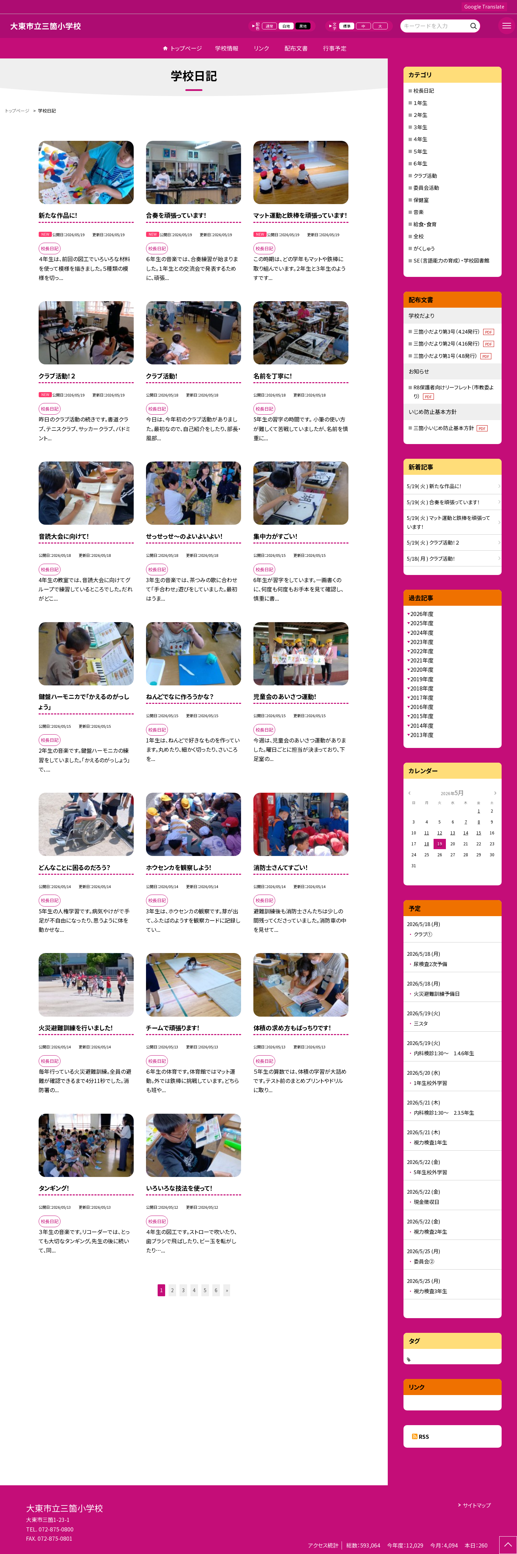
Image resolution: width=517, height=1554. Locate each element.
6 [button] (216, 1290)
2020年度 (422, 669)
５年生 (420, 151)
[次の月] (495, 792)
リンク (261, 48)
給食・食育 (425, 224)
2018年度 (422, 688)
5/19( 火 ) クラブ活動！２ (433, 542)
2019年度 (422, 679)
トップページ (186, 48)
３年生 (420, 127)
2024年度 (422, 632)
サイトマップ (477, 1505)
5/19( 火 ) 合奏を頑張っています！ (443, 502)
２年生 (420, 114)
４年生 (420, 139)
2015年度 (422, 716)
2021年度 (422, 660)
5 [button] (205, 1290)
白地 (286, 26)
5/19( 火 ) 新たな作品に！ (434, 486)
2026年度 (422, 613)
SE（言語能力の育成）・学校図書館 (451, 260)
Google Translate (484, 6)
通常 (269, 26)
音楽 (418, 211)
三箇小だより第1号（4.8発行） (452, 355)
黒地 (303, 26)
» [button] (227, 1290)
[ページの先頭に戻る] (508, 1545)
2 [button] (172, 1290)
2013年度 (422, 735)
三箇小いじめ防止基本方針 (450, 427)
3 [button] (183, 1290)
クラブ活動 (425, 175)
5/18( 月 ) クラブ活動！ (431, 558)
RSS (424, 1436)
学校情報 (226, 48)
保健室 (421, 199)
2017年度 (422, 697)
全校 (418, 236)
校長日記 (423, 90)
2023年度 (422, 642)
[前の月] (409, 792)
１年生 (420, 102)
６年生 (420, 163)
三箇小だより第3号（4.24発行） (453, 331)
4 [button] (194, 1290)
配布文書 (296, 48)
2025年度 (422, 623)
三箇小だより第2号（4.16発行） (453, 343)
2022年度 (422, 651)
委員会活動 (426, 187)
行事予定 (334, 48)
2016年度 (422, 706)
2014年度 (422, 725)
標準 (346, 26)
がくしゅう (424, 248)
